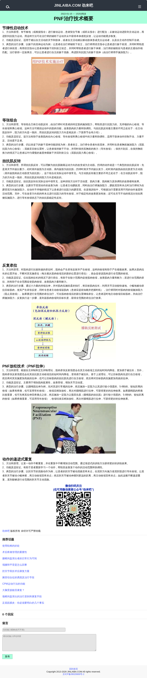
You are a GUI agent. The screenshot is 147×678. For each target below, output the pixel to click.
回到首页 (73, 669)
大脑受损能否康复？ (13, 590)
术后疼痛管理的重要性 (14, 552)
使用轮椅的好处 (11, 545)
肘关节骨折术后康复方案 (15, 571)
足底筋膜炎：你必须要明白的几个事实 (23, 602)
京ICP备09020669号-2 (73, 674)
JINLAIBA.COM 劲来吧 (73, 5)
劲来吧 (6, 531)
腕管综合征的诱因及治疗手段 (18, 577)
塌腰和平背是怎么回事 (14, 564)
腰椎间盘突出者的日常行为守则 (19, 558)
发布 (7, 656)
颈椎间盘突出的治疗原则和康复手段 (22, 596)
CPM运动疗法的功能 (13, 583)
